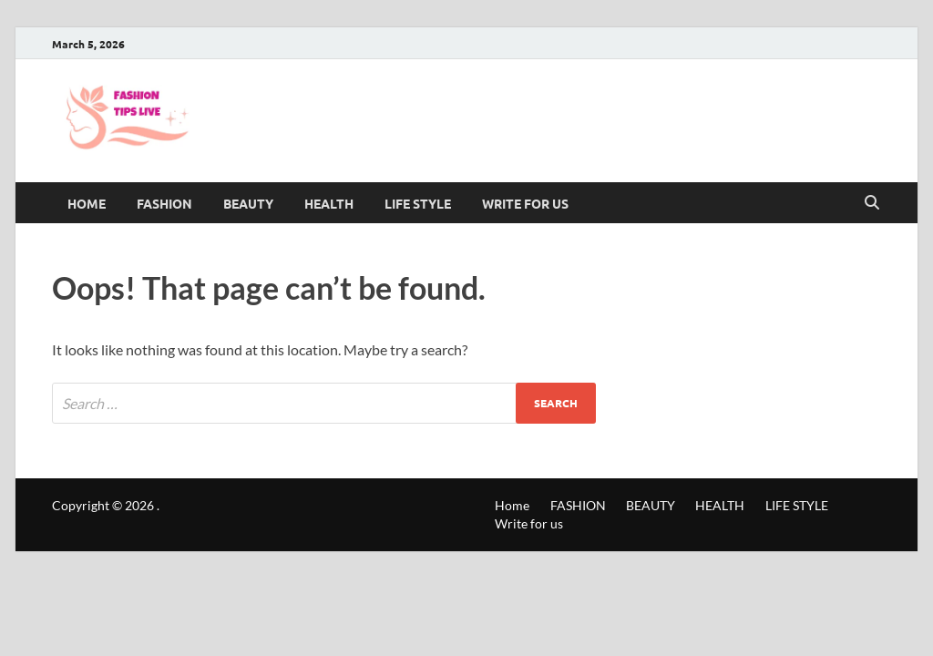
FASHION (164, 203)
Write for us (525, 203)
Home (86, 203)
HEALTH (329, 203)
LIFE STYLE (417, 203)
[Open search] (872, 203)
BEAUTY (248, 203)
